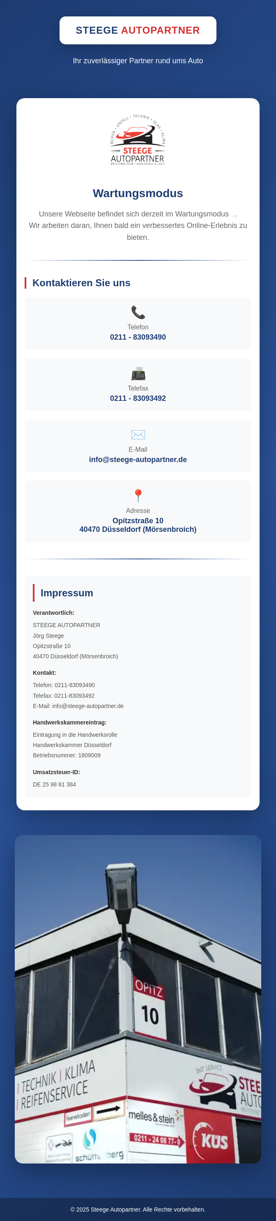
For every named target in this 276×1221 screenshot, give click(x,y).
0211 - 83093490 (138, 337)
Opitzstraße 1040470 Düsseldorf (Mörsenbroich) (137, 525)
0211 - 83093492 (138, 398)
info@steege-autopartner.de (138, 459)
